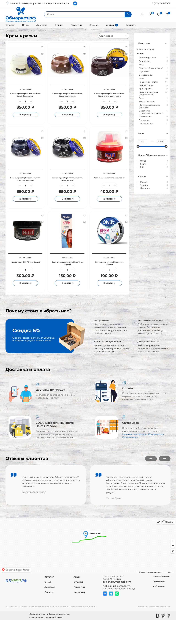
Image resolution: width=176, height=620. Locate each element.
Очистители (145, 117)
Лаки (141, 98)
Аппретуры (144, 61)
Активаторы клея (147, 58)
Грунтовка (144, 71)
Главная (10, 30)
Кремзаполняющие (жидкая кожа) (149, 93)
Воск (141, 64)
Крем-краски (145, 89)
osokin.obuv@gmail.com (117, 582)
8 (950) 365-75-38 (161, 3)
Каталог (10, 25)
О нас (25, 25)
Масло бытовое (147, 101)
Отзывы (94, 25)
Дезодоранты (145, 75)
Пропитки (144, 120)
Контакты (131, 25)
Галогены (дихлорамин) (151, 68)
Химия (23, 30)
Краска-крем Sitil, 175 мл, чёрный (25, 262)
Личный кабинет (161, 576)
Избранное (159, 586)
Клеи (141, 78)
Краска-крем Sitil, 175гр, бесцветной (109, 178)
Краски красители (148, 82)
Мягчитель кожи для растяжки (149, 106)
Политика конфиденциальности (153, 606)
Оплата (59, 25)
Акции (110, 25)
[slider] (138, 146)
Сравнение (159, 581)
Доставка (41, 25)
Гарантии (76, 25)
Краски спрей (146, 85)
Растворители (146, 123)
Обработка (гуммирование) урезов (151, 112)
